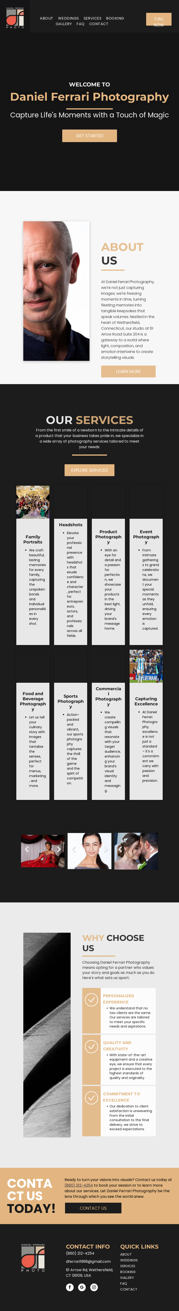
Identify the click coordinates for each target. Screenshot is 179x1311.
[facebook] (70, 1288)
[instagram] (94, 1288)
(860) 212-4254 (79, 1185)
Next (58, 852)
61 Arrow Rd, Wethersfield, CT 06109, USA (89, 1272)
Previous (27, 852)
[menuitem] (46, 18)
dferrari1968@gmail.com (88, 1261)
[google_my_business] (82, 1288)
